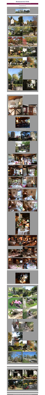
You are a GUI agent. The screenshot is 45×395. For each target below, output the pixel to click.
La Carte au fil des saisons (25, 3)
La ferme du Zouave (20, 3)
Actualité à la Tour (17, 3)
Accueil (14, 3)
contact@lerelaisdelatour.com (29, 394)
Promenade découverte (29, 3)
